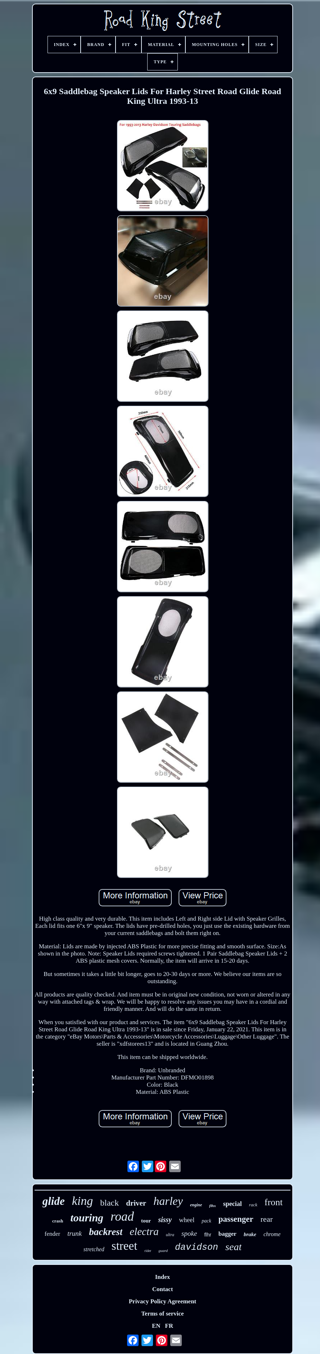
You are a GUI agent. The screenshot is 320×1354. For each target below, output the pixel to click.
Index (162, 1277)
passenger (235, 1219)
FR (169, 1325)
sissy (165, 1220)
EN (156, 1325)
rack (253, 1204)
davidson (196, 1247)
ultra (170, 1234)
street (124, 1245)
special (232, 1203)
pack (206, 1221)
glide (53, 1201)
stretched (94, 1249)
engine (196, 1204)
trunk (74, 1233)
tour (146, 1221)
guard (163, 1250)
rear (267, 1219)
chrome (271, 1234)
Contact (162, 1289)
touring (86, 1218)
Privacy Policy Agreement (163, 1301)
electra (144, 1231)
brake (250, 1234)
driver (136, 1203)
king (82, 1200)
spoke (189, 1233)
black (109, 1202)
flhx (212, 1205)
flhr (207, 1235)
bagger (227, 1233)
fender (52, 1233)
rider (147, 1251)
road (122, 1217)
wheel (186, 1220)
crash (57, 1221)
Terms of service (162, 1313)
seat (233, 1246)
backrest (105, 1231)
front (274, 1202)
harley (168, 1200)
